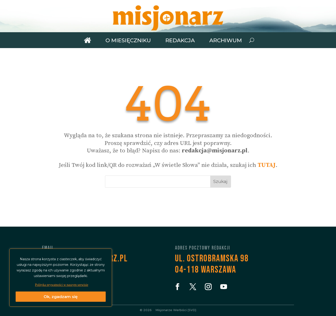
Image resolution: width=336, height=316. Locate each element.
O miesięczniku (128, 40)
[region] (60, 278)
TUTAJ (267, 165)
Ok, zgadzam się (61, 296)
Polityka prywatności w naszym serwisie (61, 285)
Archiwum (225, 40)
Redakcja (180, 40)
